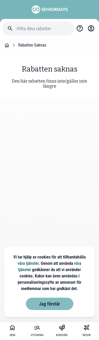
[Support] (80, 28)
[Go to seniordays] (50, 9)
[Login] (91, 28)
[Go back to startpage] (7, 45)
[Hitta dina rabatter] (43, 28)
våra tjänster (28, 263)
